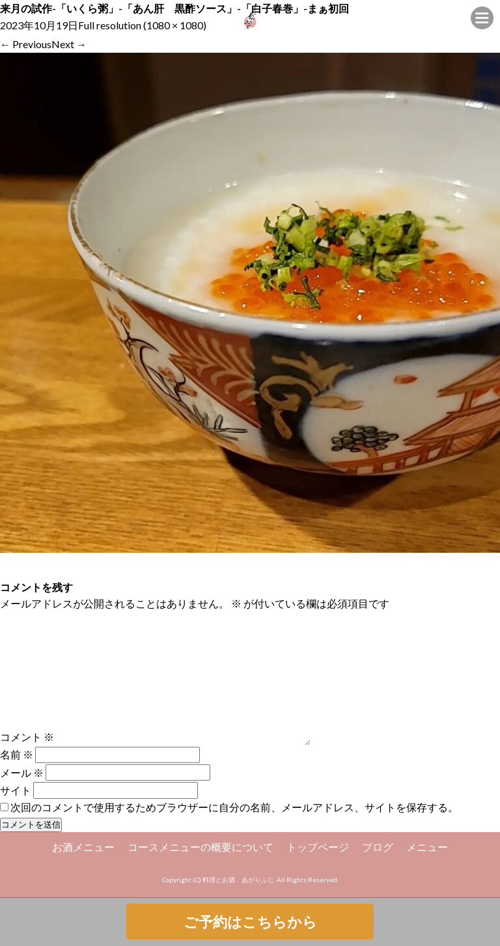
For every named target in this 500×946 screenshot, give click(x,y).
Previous (25, 44)
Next (69, 44)
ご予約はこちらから (250, 921)
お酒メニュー (83, 847)
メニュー (427, 847)
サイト (15, 790)
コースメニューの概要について (200, 847)
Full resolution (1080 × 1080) (142, 25)
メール (22, 772)
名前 (16, 754)
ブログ (377, 847)
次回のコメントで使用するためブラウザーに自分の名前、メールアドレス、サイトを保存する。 (234, 807)
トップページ (317, 847)
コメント (27, 736)
